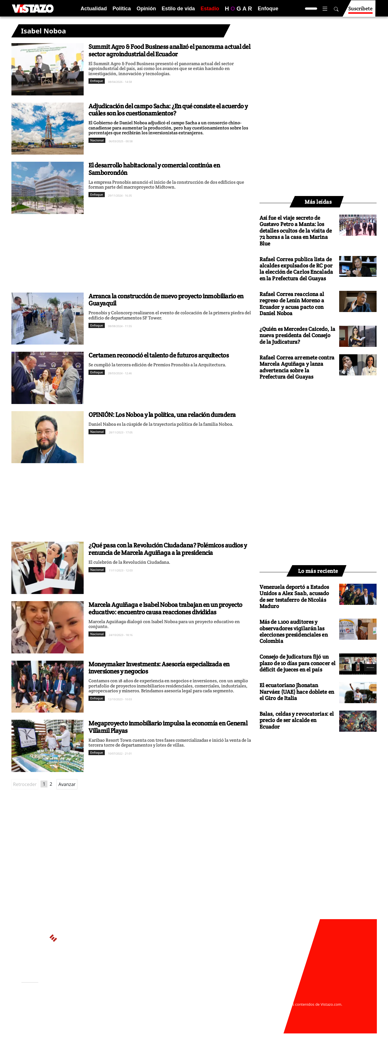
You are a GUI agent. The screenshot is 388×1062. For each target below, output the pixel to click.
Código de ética (100, 1015)
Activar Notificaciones (51, 1006)
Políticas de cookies (148, 1009)
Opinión (146, 8)
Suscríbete (360, 11)
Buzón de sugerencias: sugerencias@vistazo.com (130, 1020)
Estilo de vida (178, 8)
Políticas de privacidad (106, 1009)
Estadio (209, 8)
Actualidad (94, 8)
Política (121, 8)
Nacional (97, 140)
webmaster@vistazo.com (261, 998)
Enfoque (268, 8)
